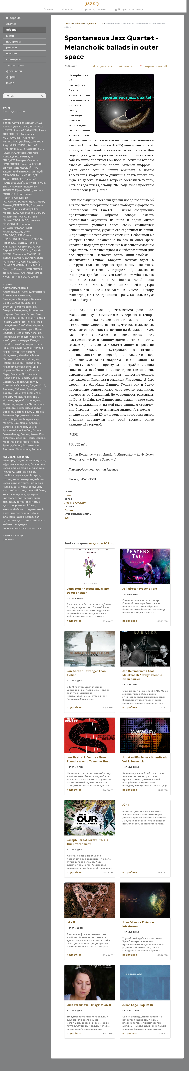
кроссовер (9, 498)
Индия (7, 329)
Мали (35, 355)
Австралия (9, 287)
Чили (41, 404)
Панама (34, 370)
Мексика (20, 359)
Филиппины (23, 449)
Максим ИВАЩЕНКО (25, 209)
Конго (34, 434)
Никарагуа (9, 366)
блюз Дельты (21, 468)
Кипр (6, 419)
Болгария (17, 302)
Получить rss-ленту (129, 9)
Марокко (8, 359)
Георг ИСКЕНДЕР (27, 175)
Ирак (30, 329)
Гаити (6, 317)
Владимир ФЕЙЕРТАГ (16, 171)
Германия (17, 317)
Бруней (32, 426)
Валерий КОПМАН (32, 164)
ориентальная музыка (27, 486)
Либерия (19, 438)
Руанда (7, 445)
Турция (7, 396)
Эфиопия (20, 411)
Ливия (30, 438)
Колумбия (18, 344)
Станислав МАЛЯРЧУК (27, 254)
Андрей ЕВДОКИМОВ (30, 141)
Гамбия (26, 430)
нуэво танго (20, 483)
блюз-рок (38, 468)
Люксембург (28, 351)
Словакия (9, 385)
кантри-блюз (11, 490)
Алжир (26, 291)
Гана (38, 314)
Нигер (34, 441)
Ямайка (39, 411)
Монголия (23, 441)
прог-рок (32, 494)
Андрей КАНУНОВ (14, 145)
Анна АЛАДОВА (26, 149)
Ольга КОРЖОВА (32, 239)
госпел (7, 479)
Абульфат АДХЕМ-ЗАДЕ (27, 122)
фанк (35, 513)
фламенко (9, 516)
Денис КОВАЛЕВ (13, 179)
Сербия (19, 381)
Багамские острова (15, 426)
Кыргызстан (24, 347)
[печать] (126, 66)
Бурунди (8, 306)
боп (10, 471)
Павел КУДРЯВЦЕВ (14, 242)
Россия (24, 377)
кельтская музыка (14, 494)
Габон (30, 314)
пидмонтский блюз (33, 490)
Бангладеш (10, 299)
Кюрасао (16, 419)
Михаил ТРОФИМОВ (15, 220)
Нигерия (17, 362)
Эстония (8, 411)
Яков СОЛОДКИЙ (27, 276)
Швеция (24, 407)
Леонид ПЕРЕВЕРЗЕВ (16, 205)
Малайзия (24, 355)
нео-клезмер (21, 479)
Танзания (8, 449)
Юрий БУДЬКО (29, 261)
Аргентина (38, 291)
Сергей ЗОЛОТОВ (29, 246)
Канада (35, 340)
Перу (6, 374)
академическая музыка (30, 460)
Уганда (17, 396)
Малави (40, 438)
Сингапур (31, 381)
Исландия (23, 332)
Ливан (6, 351)
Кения (35, 415)
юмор (10, 83)
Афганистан (22, 295)
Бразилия (30, 302)
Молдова (33, 359)
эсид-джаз (22, 524)
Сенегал (8, 381)
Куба (13, 347)
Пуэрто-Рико (11, 377)
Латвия (38, 347)
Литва (15, 351)
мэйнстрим (33, 475)
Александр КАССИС (15, 126)
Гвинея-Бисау (11, 434)
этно (22, 111)
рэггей (20, 501)
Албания (34, 422)
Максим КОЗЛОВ (13, 212)
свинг (29, 501)
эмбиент (8, 524)
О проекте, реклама (94, 9)
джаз (14, 111)
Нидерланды (32, 362)
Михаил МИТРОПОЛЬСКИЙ (20, 216)
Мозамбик (9, 441)
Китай (6, 344)
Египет (25, 434)
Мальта (7, 422)
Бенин (6, 302)
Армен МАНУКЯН (27, 152)
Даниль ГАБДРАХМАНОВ (18, 272)
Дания (16, 321)
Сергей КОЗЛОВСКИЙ (16, 250)
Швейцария (10, 407)
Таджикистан (30, 445)
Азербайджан (11, 291)
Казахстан (36, 336)
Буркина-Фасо (12, 430)
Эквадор (35, 407)
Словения (22, 385)
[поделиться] (102, 66)
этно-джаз (35, 528)
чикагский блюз (35, 520)
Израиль (38, 325)
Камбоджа (9, 340)
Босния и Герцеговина (17, 415)
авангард (9, 460)
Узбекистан (31, 396)
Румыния (35, 377)
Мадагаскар (31, 419)
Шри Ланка (20, 422)
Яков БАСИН (33, 265)
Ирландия (9, 332)
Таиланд (8, 389)
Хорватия (22, 404)
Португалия (29, 374)
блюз (6, 111)
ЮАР (30, 411)
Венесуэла (20, 310)
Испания (35, 332)
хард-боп (33, 516)
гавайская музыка (14, 475)
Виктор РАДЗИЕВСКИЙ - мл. (20, 167)
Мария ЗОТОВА (35, 212)
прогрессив (25, 498)
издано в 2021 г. (94, 23)
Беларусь (24, 299)
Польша (15, 374)
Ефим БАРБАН (23, 190)
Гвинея (36, 430)
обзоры (79, 23)
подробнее (74, 620)
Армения (8, 295)
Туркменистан (31, 392)
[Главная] (93, 4)
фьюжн (21, 516)
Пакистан (22, 370)
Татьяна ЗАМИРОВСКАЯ (18, 257)
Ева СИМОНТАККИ (14, 186)
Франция (8, 404)
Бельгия (36, 299)
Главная (48, 9)
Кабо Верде (20, 336)
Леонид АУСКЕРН (33, 201)
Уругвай (19, 400)
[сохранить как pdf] (153, 66)
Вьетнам (20, 314)
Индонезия (19, 329)
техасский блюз (13, 509)
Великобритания (25, 306)
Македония (10, 355)
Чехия (32, 404)
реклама (8, 539)
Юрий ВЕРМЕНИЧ (13, 265)
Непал (7, 362)
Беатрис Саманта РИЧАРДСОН (22, 269)
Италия (7, 336)
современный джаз (15, 528)
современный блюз (23, 505)
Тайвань (20, 389)
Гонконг (29, 317)
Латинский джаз (24, 471)
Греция (40, 317)
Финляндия (33, 400)
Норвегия (9, 370)
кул (5, 471)
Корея (29, 344)
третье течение (21, 513)
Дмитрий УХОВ (35, 182)
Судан (34, 385)
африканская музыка (16, 464)
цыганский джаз (13, 520)
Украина (8, 400)
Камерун (23, 340)
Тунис (16, 392)
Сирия (17, 445)
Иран (38, 329)
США (42, 385)
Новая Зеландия (27, 366)
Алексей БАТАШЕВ (25, 130)
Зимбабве (25, 325)
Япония (36, 449)
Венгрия (8, 310)
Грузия (7, 321)
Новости (67, 9)
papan (7, 122)
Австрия (22, 287)
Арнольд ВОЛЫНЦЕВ (16, 156)
